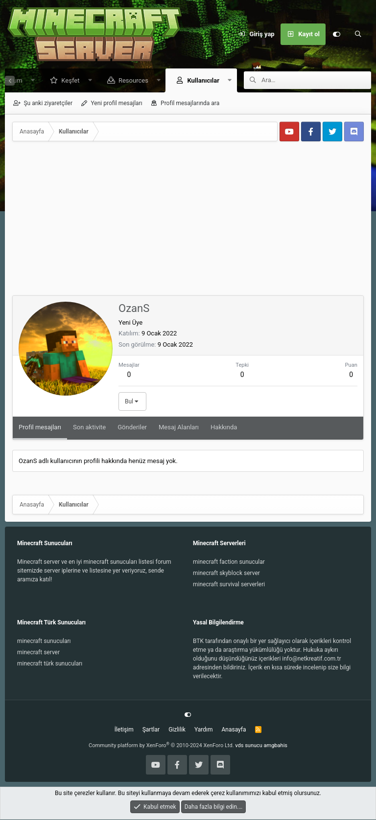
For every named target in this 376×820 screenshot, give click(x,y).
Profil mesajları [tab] (40, 427)
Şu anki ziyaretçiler (48, 103)
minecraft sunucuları (44, 641)
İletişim (124, 730)
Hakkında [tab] (224, 427)
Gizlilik (177, 730)
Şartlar (151, 730)
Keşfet (67, 81)
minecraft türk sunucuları (49, 664)
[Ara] (358, 34)
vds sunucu (248, 746)
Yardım (203, 730)
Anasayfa (233, 730)
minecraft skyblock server (226, 573)
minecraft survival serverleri (229, 584)
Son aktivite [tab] (89, 427)
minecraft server (38, 652)
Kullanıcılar (200, 81)
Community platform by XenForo (161, 746)
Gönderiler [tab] (132, 427)
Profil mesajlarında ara (190, 103)
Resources (130, 81)
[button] (29, 81)
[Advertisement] (188, 222)
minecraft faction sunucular (229, 562)
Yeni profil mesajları (116, 103)
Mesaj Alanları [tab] (179, 427)
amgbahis (275, 746)
